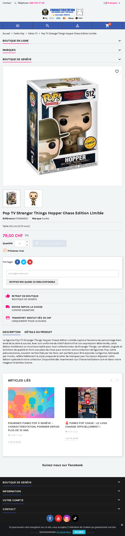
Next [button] (117, 380)
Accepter (79, 532)
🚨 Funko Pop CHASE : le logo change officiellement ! (86, 424)
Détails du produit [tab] (38, 332)
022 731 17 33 (37, 3)
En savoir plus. (64, 532)
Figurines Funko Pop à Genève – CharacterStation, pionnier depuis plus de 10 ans (33, 426)
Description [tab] (11, 332)
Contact (7, 3)
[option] (33, 418)
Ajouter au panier (49, 243)
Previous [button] (112, 380)
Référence (9, 218)
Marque (36, 218)
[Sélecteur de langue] (112, 3)
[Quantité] (19, 243)
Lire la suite (14, 441)
